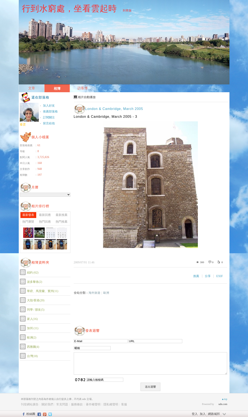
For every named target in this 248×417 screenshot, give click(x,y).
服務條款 (77, 404)
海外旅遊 (94, 292)
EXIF (219, 276)
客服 (124, 404)
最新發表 (28, 215)
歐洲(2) (31, 337)
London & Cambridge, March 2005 (114, 109)
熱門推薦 (61, 221)
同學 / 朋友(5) (35, 309)
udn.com (223, 404)
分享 (208, 276)
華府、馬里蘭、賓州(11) (42, 291)
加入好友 (49, 105)
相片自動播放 (87, 97)
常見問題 (62, 404)
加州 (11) (32, 328)
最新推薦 (61, 215)
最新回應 (45, 215)
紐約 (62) (33, 272)
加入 (203, 414)
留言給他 (49, 123)
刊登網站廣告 (30, 404)
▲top (224, 399)
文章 (31, 88)
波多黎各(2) (34, 281)
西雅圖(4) (33, 346)
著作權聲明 (93, 404)
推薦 (196, 276)
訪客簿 (83, 88)
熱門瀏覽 (28, 221)
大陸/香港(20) (35, 300)
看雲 (23, 124)
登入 (195, 414)
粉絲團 (30, 414)
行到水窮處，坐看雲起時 (69, 8)
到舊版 (127, 10)
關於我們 (47, 404)
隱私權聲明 (110, 404)
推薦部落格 (50, 111)
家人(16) (32, 319)
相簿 (57, 88)
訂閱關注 (49, 117)
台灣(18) (32, 356)
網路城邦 (214, 414)
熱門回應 (45, 221)
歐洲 (106, 292)
